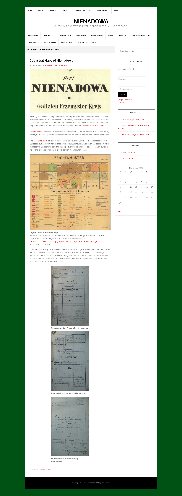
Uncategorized (45, 470)
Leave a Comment (61, 65)
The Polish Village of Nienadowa (135, 134)
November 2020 (128, 152)
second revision (40, 141)
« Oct (120, 211)
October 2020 (127, 158)
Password (122, 79)
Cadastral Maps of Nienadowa (60, 60)
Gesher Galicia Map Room (93, 126)
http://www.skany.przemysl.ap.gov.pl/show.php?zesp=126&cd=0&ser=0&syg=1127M (66, 241)
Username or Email (126, 69)
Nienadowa (91, 21)
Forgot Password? (125, 100)
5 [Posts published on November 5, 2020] (136, 182)
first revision (38, 132)
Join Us (121, 103)
